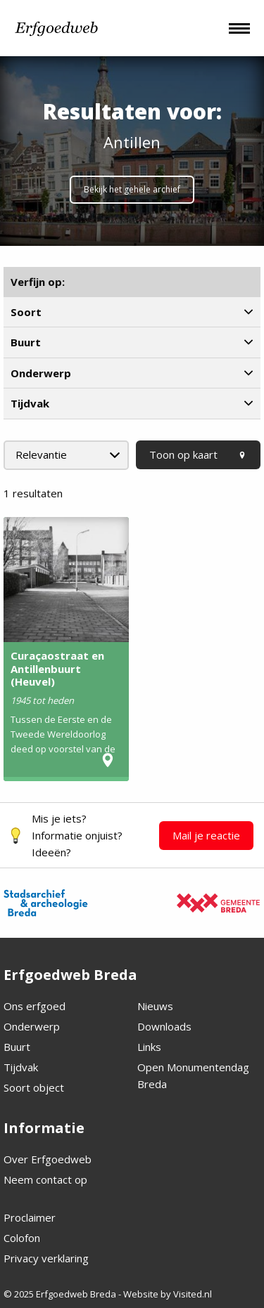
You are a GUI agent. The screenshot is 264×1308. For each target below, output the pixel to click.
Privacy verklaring (46, 1258)
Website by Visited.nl (167, 1294)
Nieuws (155, 1006)
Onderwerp (32, 1026)
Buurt (17, 1047)
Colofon (22, 1238)
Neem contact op (45, 1179)
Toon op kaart (198, 454)
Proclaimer (30, 1217)
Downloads (164, 1026)
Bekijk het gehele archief (132, 189)
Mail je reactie (206, 835)
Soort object (34, 1087)
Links (149, 1047)
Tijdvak (21, 1067)
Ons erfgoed (34, 1006)
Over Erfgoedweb (48, 1159)
